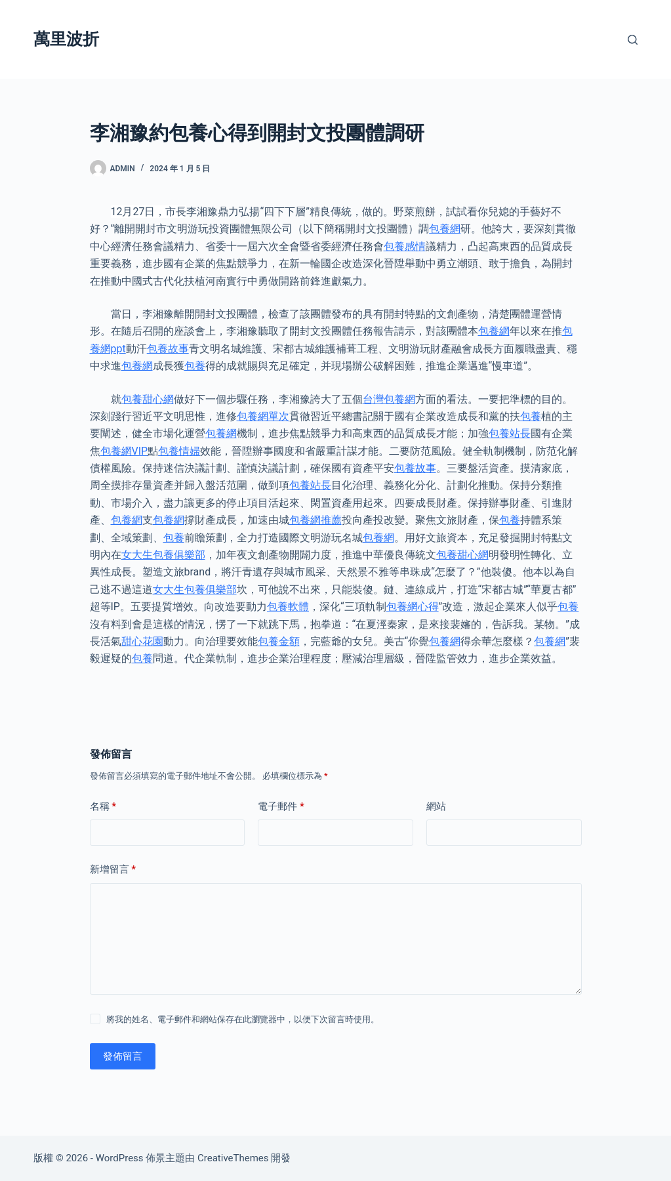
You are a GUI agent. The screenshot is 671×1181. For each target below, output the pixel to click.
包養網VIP (124, 451)
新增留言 (113, 869)
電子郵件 (281, 806)
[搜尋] (633, 40)
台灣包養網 (389, 399)
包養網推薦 (315, 520)
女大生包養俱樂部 (163, 555)
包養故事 (168, 348)
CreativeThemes (233, 1158)
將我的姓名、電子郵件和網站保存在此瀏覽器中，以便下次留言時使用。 (242, 1019)
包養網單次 (263, 416)
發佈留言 (122, 1056)
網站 (436, 806)
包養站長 (510, 433)
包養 (194, 366)
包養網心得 (412, 606)
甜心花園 (142, 641)
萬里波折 (66, 39)
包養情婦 (179, 451)
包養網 (444, 228)
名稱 (103, 806)
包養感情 (405, 246)
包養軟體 (288, 606)
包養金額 (279, 641)
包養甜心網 (147, 399)
